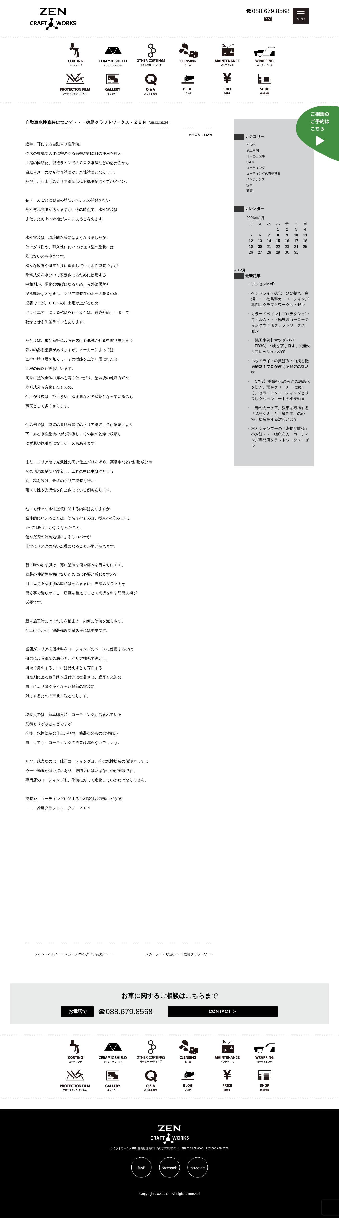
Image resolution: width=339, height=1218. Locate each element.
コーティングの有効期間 (263, 173)
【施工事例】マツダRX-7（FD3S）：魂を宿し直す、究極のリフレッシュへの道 (281, 346)
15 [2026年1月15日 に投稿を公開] (278, 241)
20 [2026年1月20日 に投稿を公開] (260, 247)
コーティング (255, 168)
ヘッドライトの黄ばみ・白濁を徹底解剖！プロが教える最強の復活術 (280, 366)
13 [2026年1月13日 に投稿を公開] (260, 241)
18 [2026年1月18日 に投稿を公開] (305, 241)
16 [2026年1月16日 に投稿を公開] (287, 241)
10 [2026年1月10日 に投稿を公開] (296, 235)
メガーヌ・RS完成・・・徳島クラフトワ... (177, 954)
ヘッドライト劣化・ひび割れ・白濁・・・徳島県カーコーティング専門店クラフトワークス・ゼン (280, 299)
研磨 (249, 191)
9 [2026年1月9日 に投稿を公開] (287, 235)
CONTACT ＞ (223, 1011)
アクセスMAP (263, 284)
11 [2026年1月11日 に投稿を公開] (305, 235)
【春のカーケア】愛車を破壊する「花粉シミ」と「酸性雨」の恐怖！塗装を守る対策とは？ (280, 413)
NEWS (251, 145)
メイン (40, 954)
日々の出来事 (255, 156)
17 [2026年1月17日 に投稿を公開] (296, 241)
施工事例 (252, 150)
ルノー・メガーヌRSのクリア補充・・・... (83, 954)
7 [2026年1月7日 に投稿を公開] (269, 235)
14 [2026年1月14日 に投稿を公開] (269, 241)
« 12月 (240, 270)
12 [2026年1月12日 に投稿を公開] (251, 241)
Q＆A (250, 162)
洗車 (249, 185)
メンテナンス (255, 179)
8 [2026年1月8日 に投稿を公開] (278, 235)
